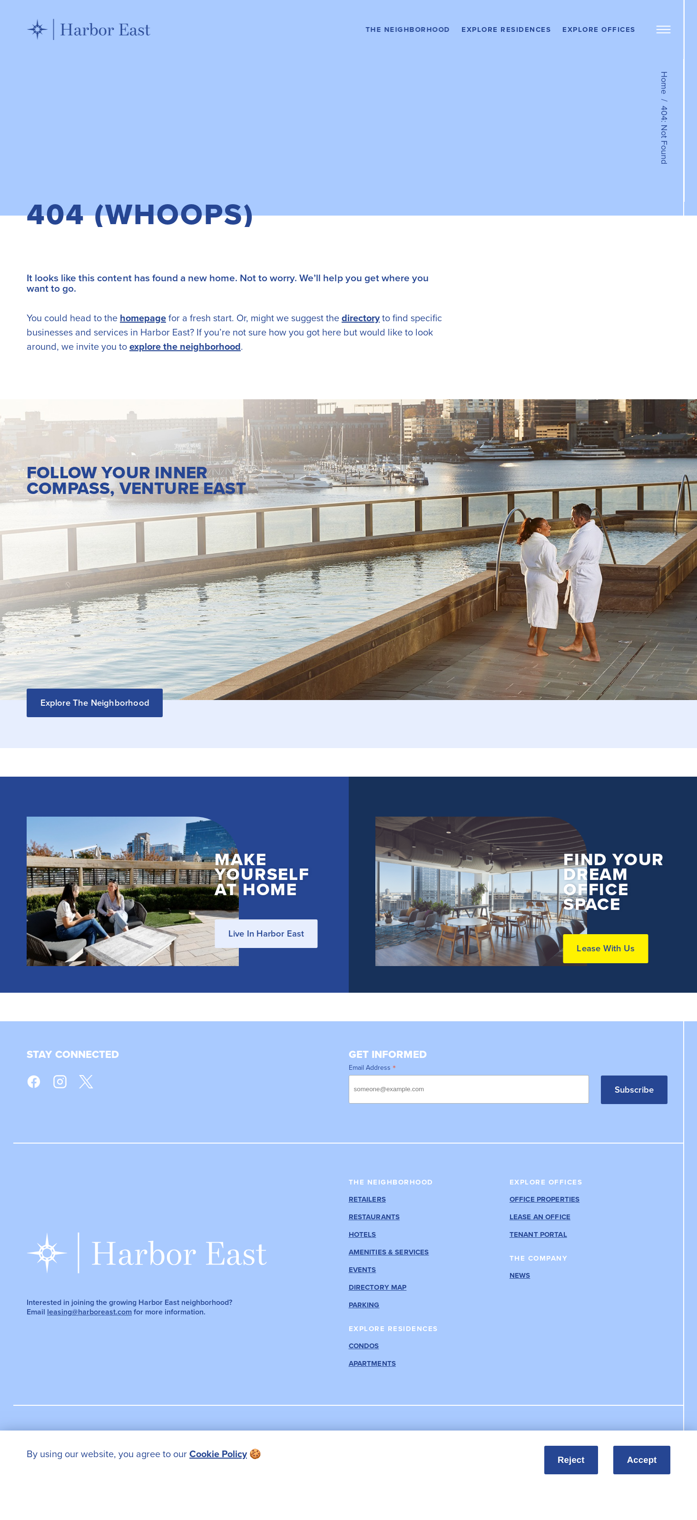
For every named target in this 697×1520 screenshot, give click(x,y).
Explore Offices (599, 29)
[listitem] (239, 1454)
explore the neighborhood (185, 346)
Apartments (372, 1363)
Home (664, 82)
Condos (364, 1346)
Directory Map (378, 1287)
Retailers (367, 1199)
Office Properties (545, 1199)
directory (361, 318)
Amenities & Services (389, 1252)
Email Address (372, 1067)
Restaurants (374, 1217)
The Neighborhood (407, 29)
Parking (364, 1305)
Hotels (362, 1234)
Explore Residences (506, 29)
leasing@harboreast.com (89, 1311)
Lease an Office (540, 1217)
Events (362, 1269)
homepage (143, 318)
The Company (539, 1258)
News (520, 1275)
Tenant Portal (538, 1234)
